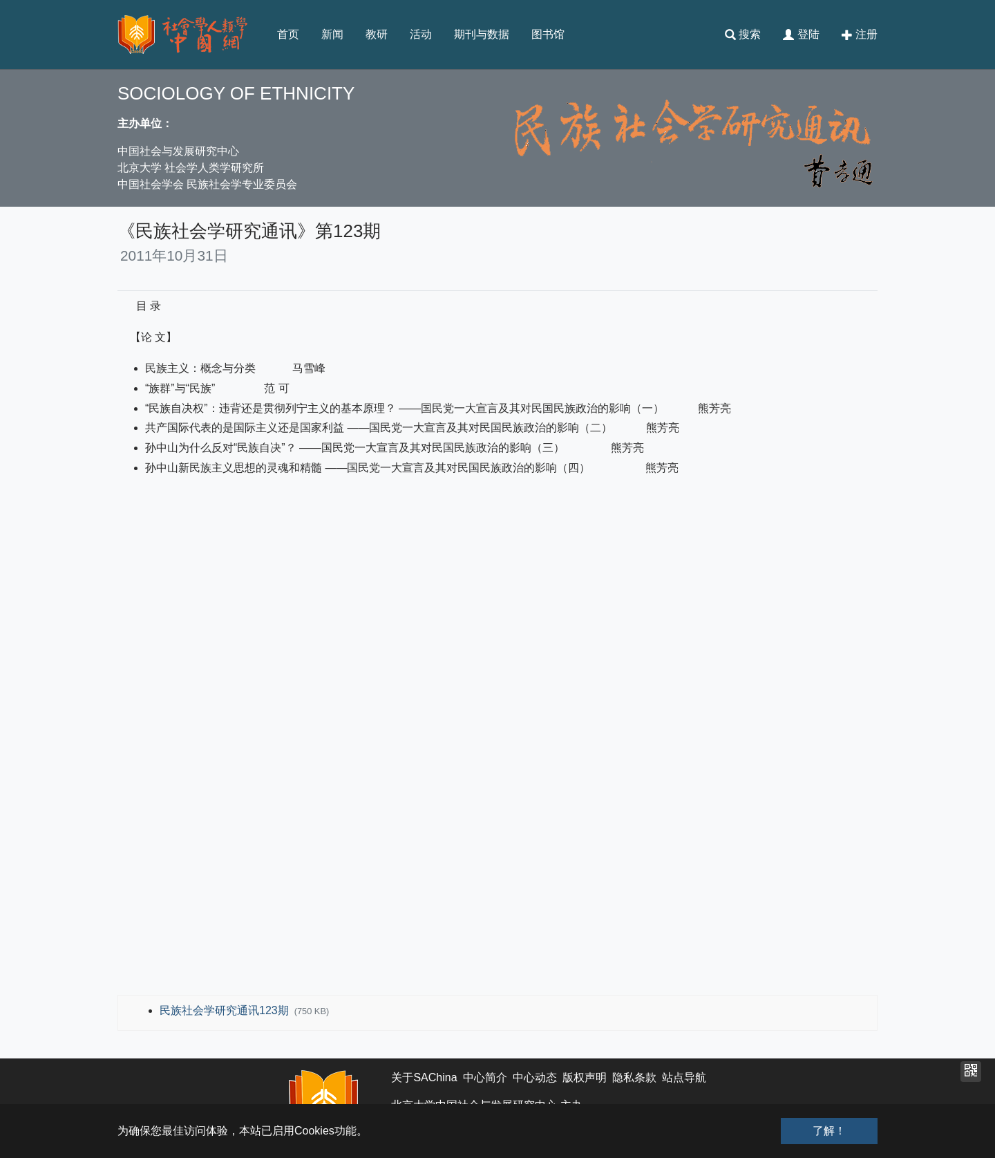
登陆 (801, 34)
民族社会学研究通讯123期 (226, 1010)
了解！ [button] (829, 1131)
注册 (860, 34)
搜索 (743, 34)
